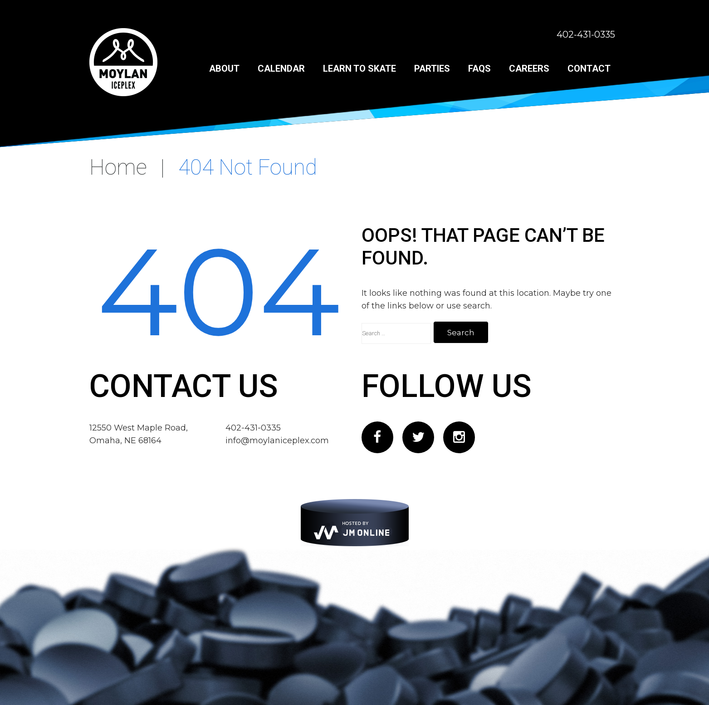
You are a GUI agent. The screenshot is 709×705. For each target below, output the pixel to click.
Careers (529, 68)
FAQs (479, 68)
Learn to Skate (359, 68)
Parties (432, 68)
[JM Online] (355, 522)
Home (118, 167)
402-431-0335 (586, 34)
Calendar (281, 68)
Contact (589, 68)
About (224, 68)
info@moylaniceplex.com (277, 441)
